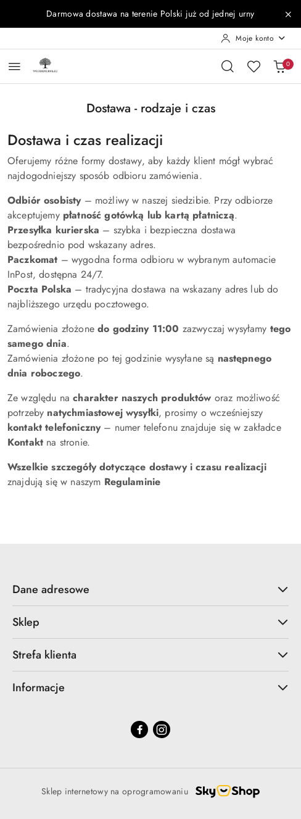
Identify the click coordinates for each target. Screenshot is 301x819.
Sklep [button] (150, 622)
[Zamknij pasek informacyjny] (288, 14)
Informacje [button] (150, 688)
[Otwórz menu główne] (14, 66)
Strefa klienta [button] (150, 655)
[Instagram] (161, 729)
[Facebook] (139, 729)
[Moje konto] (253, 38)
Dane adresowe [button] (150, 589)
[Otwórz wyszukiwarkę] (227, 66)
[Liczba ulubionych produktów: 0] (253, 66)
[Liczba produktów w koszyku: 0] (279, 66)
